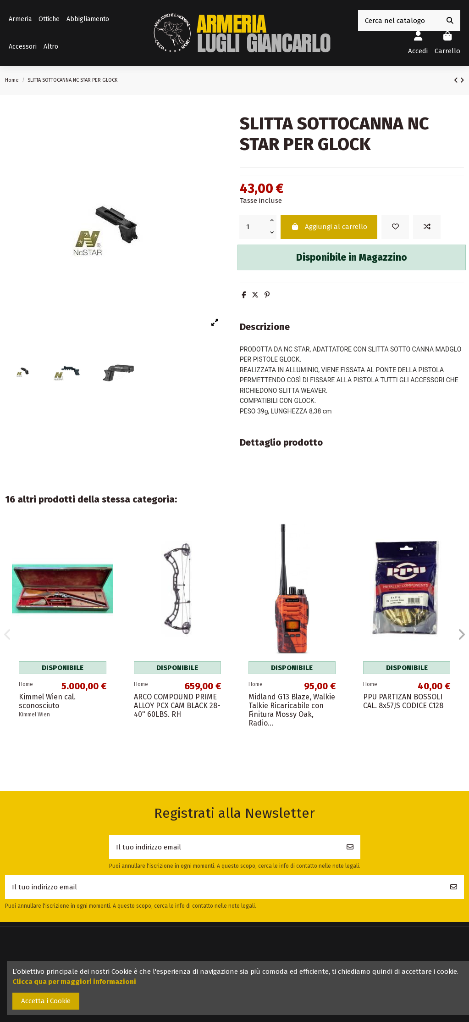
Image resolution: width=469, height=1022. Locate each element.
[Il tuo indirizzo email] (224, 847)
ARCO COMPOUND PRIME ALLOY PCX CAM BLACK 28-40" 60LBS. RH (177, 706)
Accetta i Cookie (46, 1001)
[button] (50, 47)
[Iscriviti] (350, 847)
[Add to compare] (427, 227)
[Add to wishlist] (395, 227)
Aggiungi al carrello (329, 227)
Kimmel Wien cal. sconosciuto (47, 701)
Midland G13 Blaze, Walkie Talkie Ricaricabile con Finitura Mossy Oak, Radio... (291, 710)
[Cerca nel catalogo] (450, 21)
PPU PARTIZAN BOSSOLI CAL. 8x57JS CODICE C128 (403, 701)
